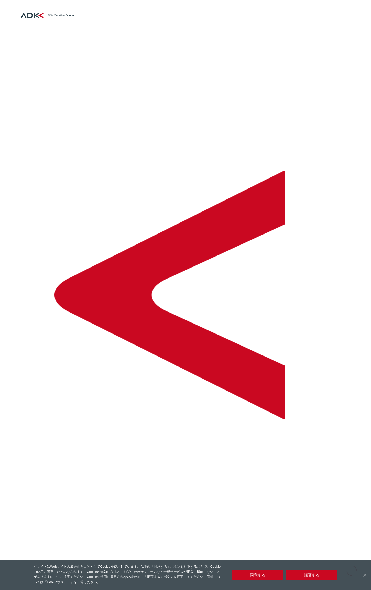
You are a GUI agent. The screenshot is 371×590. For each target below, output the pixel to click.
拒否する (311, 575)
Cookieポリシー (58, 582)
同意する (257, 575)
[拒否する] (364, 575)
